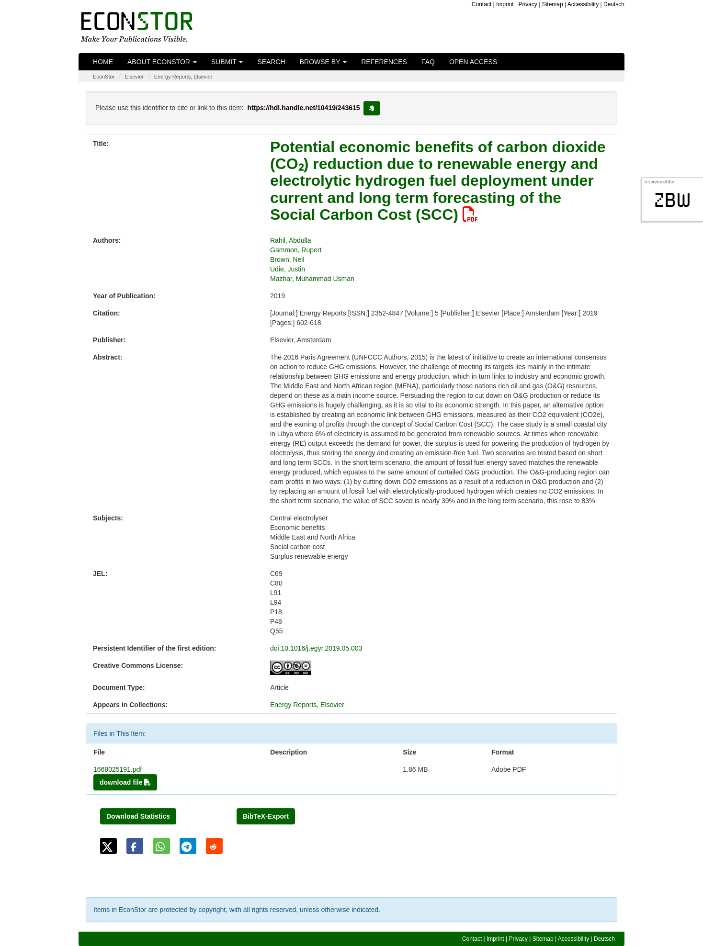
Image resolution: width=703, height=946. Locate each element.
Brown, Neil (287, 259)
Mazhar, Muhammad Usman (312, 278)
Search (271, 62)
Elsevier (134, 76)
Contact (481, 4)
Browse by (323, 62)
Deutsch (613, 4)
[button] (108, 846)
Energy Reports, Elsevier (183, 76)
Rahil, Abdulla (290, 240)
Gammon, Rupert (295, 250)
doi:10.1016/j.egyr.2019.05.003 (316, 648)
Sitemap (552, 4)
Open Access (473, 62)
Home (103, 62)
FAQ (428, 62)
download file (125, 782)
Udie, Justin (287, 269)
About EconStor (162, 62)
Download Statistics (138, 816)
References (384, 62)
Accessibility (583, 4)
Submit (227, 62)
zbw (672, 200)
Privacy (528, 4)
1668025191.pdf (117, 769)
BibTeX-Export (266, 816)
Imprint (505, 4)
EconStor (103, 76)
